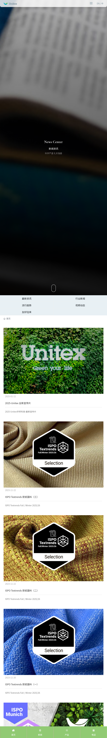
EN (98, 3)
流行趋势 (26, 305)
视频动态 (80, 305)
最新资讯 (26, 298)
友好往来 (26, 312)
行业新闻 (80, 298)
